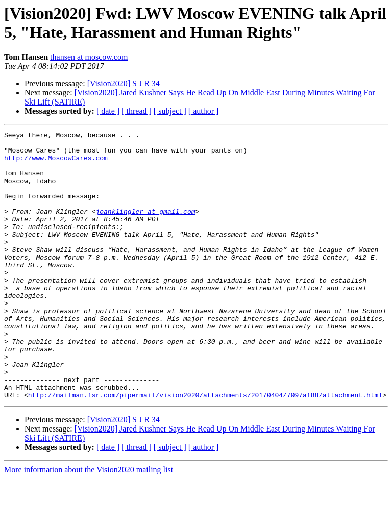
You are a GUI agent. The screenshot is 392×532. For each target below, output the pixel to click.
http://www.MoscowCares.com (56, 163)
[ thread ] (136, 111)
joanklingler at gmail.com (145, 228)
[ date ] (107, 111)
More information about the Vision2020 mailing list (88, 523)
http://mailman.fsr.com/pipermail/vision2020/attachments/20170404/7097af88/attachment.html (205, 448)
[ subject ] (170, 111)
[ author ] (203, 111)
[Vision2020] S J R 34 (123, 83)
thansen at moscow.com (89, 57)
